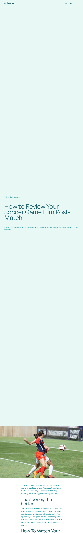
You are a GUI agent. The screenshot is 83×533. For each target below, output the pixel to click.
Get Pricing (69, 3)
